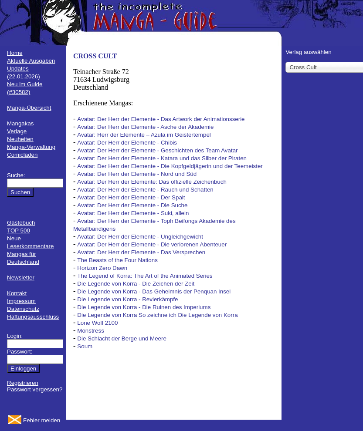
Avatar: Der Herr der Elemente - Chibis (127, 142)
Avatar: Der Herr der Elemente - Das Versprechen (141, 252)
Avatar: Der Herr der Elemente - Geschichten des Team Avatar (157, 150)
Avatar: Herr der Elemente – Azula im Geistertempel (143, 134)
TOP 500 (18, 230)
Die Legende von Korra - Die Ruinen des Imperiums (143, 307)
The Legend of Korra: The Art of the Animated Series (144, 276)
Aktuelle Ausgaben (31, 60)
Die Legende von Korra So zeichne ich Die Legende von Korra (157, 315)
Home (15, 53)
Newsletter (20, 277)
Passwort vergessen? (34, 389)
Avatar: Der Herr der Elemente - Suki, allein (133, 213)
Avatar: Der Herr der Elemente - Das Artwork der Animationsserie (160, 119)
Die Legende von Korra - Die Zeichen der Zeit (135, 283)
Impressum (21, 301)
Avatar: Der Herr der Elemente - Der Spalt (131, 197)
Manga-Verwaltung (31, 147)
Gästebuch (21, 222)
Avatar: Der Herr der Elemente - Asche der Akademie (145, 127)
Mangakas (20, 123)
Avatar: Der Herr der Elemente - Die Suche (132, 205)
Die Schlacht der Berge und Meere (121, 338)
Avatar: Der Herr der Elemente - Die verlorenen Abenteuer (152, 244)
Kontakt (17, 293)
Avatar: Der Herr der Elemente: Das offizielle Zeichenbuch (152, 181)
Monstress (90, 330)
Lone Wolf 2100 (97, 323)
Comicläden (22, 155)
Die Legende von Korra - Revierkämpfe (127, 299)
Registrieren (22, 383)
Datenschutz (23, 309)
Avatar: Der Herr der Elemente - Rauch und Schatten (145, 189)
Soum (84, 346)
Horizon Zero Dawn (102, 268)
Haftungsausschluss (33, 316)
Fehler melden (41, 420)
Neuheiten (20, 139)
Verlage (17, 131)
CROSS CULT (95, 56)
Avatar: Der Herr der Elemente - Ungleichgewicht (140, 236)
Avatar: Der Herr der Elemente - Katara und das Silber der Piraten (162, 158)
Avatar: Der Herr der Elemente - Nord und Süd (137, 174)
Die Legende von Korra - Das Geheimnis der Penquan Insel (154, 291)
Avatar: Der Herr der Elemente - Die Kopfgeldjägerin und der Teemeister (169, 166)
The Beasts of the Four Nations (117, 260)
